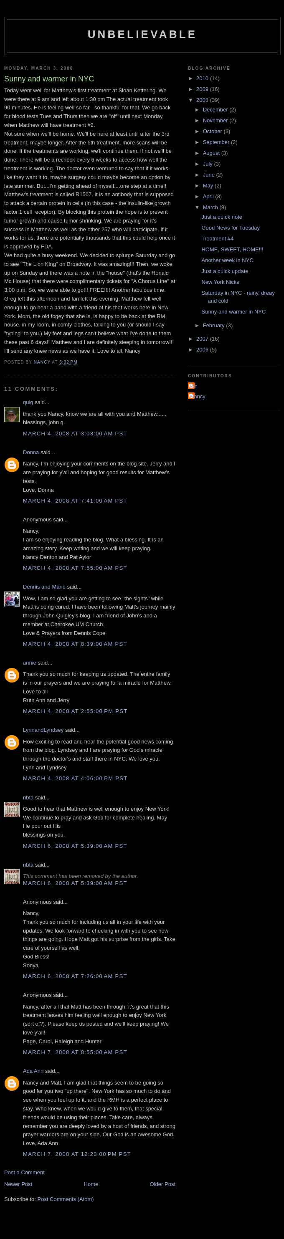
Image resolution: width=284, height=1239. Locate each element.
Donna (31, 452)
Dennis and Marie (44, 587)
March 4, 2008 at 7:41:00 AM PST (75, 501)
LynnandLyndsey (43, 730)
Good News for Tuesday (230, 228)
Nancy (197, 396)
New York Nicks (220, 282)
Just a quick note (221, 217)
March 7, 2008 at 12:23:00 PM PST (77, 1154)
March (211, 207)
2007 (203, 339)
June (209, 175)
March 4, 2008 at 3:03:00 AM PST (75, 433)
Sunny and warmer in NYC (233, 311)
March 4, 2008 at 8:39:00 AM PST (75, 644)
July (208, 164)
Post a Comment (24, 1172)
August (212, 153)
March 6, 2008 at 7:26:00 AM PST (75, 976)
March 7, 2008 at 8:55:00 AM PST (75, 1052)
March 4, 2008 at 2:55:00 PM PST (75, 711)
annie (29, 663)
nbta (28, 797)
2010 (203, 78)
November (216, 120)
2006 (203, 349)
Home (91, 1184)
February (214, 325)
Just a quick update (224, 271)
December (216, 109)
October (213, 131)
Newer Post (18, 1184)
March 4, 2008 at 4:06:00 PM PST (75, 778)
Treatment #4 (217, 238)
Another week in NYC (227, 260)
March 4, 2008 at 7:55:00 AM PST (75, 568)
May (209, 185)
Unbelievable (143, 34)
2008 (203, 100)
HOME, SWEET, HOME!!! (232, 249)
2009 (203, 89)
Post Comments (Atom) (66, 1199)
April (209, 196)
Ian (194, 386)
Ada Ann (33, 1071)
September (217, 142)
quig (28, 402)
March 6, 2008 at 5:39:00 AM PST (75, 846)
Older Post (162, 1184)
